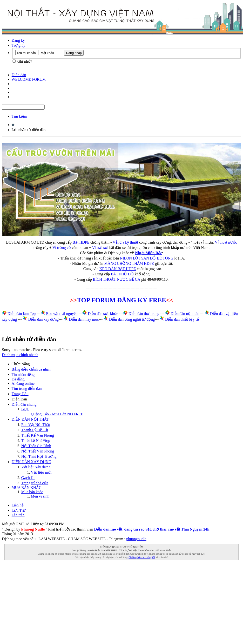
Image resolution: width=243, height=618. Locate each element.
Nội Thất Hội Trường (38, 456)
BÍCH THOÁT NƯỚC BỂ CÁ (116, 279)
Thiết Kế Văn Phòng (37, 435)
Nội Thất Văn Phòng (37, 451)
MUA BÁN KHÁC (26, 487)
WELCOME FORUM (29, 79)
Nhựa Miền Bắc (148, 253)
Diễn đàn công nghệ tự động (132, 319)
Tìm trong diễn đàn (27, 388)
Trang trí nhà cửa (34, 483)
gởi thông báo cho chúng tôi (141, 557)
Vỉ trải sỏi (100, 248)
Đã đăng (18, 379)
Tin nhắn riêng (23, 374)
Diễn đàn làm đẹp (21, 314)
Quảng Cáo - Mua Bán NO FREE (57, 414)
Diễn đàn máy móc (84, 319)
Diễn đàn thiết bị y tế (182, 319)
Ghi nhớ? (22, 61)
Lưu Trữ (19, 510)
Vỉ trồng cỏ (62, 248)
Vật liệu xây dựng (35, 467)
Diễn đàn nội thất (185, 314)
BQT (25, 409)
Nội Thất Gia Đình (36, 446)
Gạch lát (28, 478)
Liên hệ (18, 505)
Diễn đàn (19, 75)
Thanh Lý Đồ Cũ (34, 430)
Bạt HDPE (81, 242)
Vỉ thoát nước (226, 242)
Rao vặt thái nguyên (61, 314)
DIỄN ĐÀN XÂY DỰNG (31, 462)
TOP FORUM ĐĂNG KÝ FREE (121, 300)
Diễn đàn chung (24, 404)
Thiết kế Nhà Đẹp (35, 441)
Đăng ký (18, 40)
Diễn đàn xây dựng (43, 319)
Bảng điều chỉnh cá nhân (31, 369)
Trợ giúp (18, 45)
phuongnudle (136, 539)
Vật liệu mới (41, 472)
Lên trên (18, 515)
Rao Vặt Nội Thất (35, 425)
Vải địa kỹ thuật (125, 242)
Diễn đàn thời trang (143, 314)
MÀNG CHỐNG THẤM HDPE (129, 263)
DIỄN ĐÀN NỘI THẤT (30, 419)
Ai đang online (23, 383)
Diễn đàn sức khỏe (103, 314)
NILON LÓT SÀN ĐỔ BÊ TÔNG (146, 258)
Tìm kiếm (19, 116)
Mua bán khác (32, 492)
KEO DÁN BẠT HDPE (117, 269)
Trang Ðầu (20, 394)
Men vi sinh (40, 496)
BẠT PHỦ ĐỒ (122, 274)
